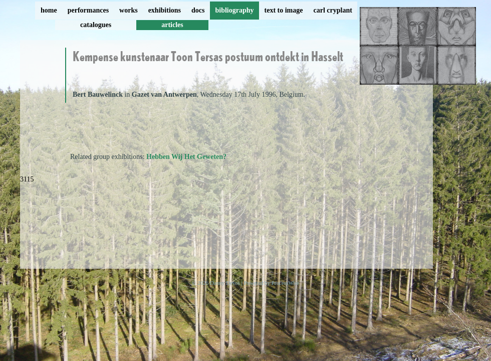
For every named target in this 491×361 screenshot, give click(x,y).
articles (172, 25)
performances (88, 10)
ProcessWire (285, 283)
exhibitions (164, 10)
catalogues (95, 25)
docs (197, 10)
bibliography (234, 10)
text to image (284, 10)
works (128, 10)
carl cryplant (332, 10)
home (49, 10)
